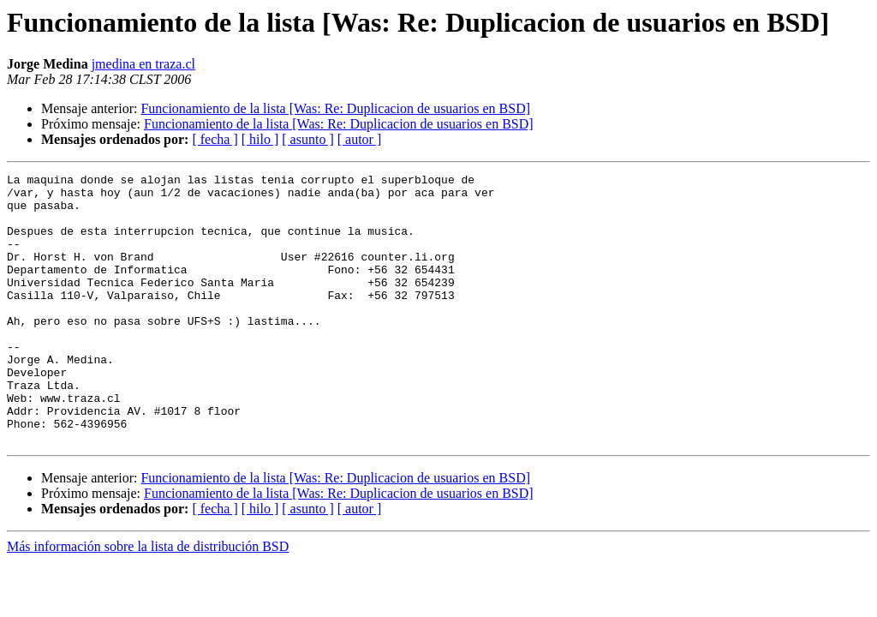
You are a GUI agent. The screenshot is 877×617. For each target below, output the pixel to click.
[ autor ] (359, 139)
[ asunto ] (307, 139)
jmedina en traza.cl (143, 64)
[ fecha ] (214, 139)
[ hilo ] (260, 139)
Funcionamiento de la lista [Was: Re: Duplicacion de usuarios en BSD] (335, 108)
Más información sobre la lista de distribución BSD (148, 600)
